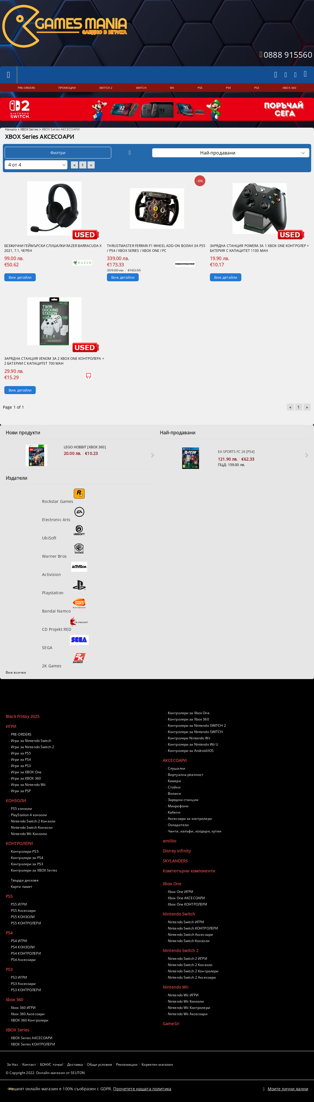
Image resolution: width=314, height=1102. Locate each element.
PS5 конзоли (21, 808)
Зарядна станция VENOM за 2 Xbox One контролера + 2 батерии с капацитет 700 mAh (54, 361)
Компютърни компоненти (189, 871)
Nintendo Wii (175, 987)
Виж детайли (20, 277)
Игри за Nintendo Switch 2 (32, 746)
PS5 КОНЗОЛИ (23, 916)
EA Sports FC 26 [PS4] (236, 451)
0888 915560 (288, 54)
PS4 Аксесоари (23, 959)
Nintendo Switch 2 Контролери (193, 971)
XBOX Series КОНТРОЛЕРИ (33, 1044)
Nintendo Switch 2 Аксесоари (192, 977)
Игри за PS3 (21, 765)
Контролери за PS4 (27, 857)
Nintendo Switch (179, 914)
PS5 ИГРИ (19, 904)
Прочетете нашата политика (142, 1085)
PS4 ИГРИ (19, 940)
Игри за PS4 (21, 759)
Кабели (174, 812)
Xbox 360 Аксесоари (28, 1013)
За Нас (12, 1064)
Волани (174, 793)
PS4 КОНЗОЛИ (23, 947)
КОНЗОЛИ (16, 800)
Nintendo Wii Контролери (189, 1007)
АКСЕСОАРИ (175, 760)
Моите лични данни (288, 1085)
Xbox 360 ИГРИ (23, 1007)
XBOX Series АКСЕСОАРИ (32, 1037)
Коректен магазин (157, 1064)
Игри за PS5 (21, 753)
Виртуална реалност (185, 774)
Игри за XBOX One (26, 772)
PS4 (9, 933)
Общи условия (99, 1064)
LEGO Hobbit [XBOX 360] (85, 447)
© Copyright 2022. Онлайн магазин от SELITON (45, 1072)
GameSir (171, 1023)
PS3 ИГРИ (19, 977)
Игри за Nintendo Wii (28, 784)
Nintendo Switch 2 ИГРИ (187, 958)
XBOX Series (29, 129)
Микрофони (178, 806)
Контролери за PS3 (27, 864)
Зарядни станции (183, 799)
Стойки (174, 787)
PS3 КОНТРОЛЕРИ (26, 989)
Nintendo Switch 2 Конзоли (33, 821)
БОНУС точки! (51, 1064)
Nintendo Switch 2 (180, 950)
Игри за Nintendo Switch (31, 740)
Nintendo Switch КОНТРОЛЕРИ (193, 928)
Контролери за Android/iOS (191, 750)
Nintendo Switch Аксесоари (190, 934)
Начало (11, 129)
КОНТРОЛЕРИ (19, 843)
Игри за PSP (21, 790)
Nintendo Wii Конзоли (29, 833)
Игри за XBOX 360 (26, 778)
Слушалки (176, 768)
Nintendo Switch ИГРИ (186, 922)
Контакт (29, 1064)
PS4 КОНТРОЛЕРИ (26, 953)
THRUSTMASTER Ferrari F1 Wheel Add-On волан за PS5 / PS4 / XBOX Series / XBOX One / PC (156, 248)
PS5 (9, 896)
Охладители (178, 824)
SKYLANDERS (175, 861)
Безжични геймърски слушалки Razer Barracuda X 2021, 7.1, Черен (53, 248)
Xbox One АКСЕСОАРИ (186, 898)
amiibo (169, 841)
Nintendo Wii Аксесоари (188, 1013)
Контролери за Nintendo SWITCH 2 (197, 725)
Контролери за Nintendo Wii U (193, 744)
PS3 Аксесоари (23, 983)
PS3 (9, 969)
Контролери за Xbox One (189, 712)
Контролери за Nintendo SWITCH (195, 731)
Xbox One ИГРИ (180, 891)
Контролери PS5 (25, 851)
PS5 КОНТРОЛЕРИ (26, 923)
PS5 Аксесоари (23, 910)
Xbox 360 (14, 999)
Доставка (75, 1064)
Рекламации (127, 1064)
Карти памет (21, 886)
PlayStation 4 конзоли (29, 814)
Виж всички (16, 672)
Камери (174, 780)
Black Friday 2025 (22, 716)
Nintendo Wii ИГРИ (183, 995)
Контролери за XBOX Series (34, 870)
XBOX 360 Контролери (29, 1020)
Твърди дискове (25, 880)
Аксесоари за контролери (190, 818)
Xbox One (172, 883)
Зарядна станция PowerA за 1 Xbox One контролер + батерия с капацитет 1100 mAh (259, 248)
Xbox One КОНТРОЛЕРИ (187, 904)
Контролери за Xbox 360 (188, 719)
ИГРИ (11, 726)
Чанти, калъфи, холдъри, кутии (194, 831)
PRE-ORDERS (21, 734)
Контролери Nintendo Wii (189, 738)
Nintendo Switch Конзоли (32, 827)
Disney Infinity (177, 851)
